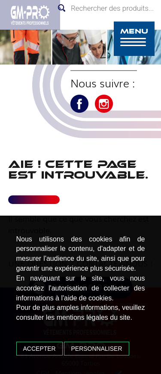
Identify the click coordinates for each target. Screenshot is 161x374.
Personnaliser (96, 348)
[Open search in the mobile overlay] (107, 8)
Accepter (39, 348)
